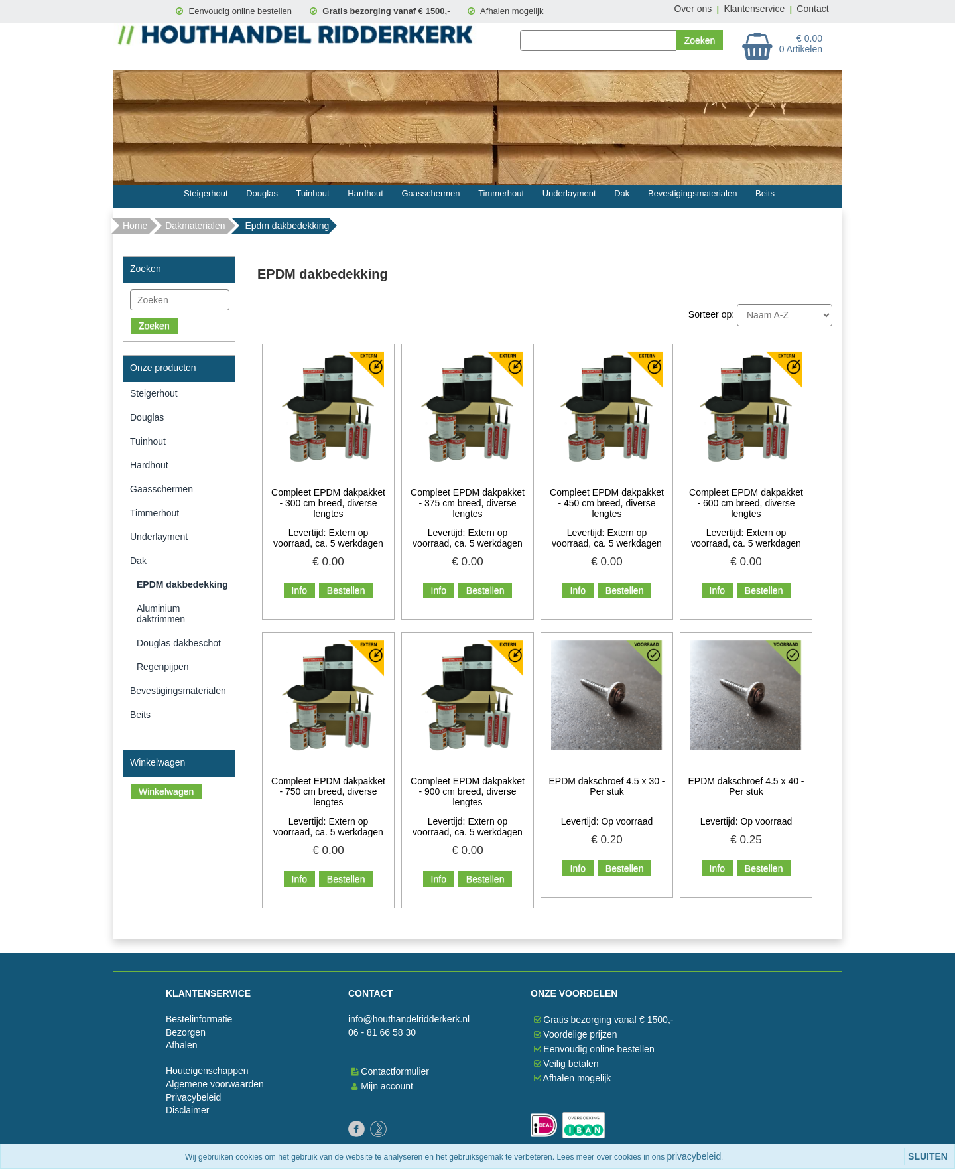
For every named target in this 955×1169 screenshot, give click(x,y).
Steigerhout (206, 193)
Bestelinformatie (199, 1019)
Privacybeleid (193, 1097)
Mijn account (385, 1086)
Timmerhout (501, 193)
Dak (621, 193)
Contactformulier (395, 1071)
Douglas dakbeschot (179, 643)
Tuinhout (313, 193)
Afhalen (181, 1045)
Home (135, 225)
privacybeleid (694, 1156)
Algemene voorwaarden (215, 1084)
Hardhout (365, 193)
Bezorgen (186, 1032)
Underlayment (569, 193)
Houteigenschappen (207, 1071)
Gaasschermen (430, 193)
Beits (765, 193)
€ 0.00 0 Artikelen (800, 43)
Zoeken (154, 325)
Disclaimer (187, 1110)
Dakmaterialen (195, 225)
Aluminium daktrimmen (161, 613)
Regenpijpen (163, 666)
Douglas (262, 193)
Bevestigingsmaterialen (692, 193)
